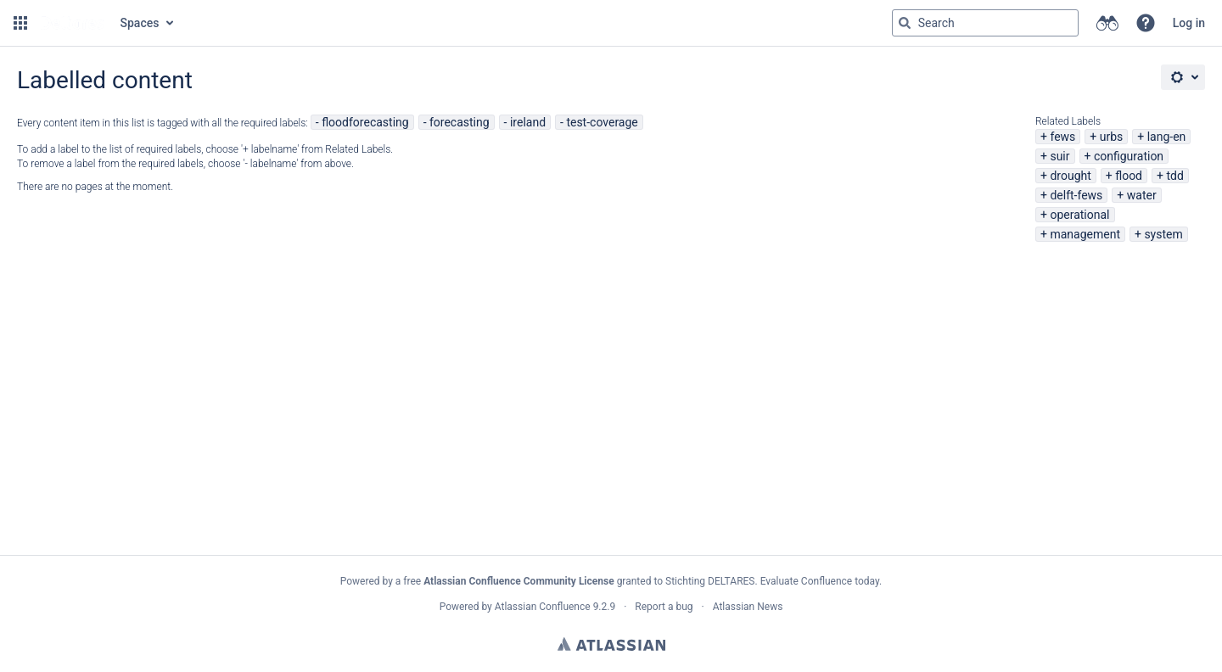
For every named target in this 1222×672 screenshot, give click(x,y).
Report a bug (663, 607)
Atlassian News (748, 607)
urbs (1112, 136)
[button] (20, 23)
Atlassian (611, 644)
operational (1079, 214)
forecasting (459, 122)
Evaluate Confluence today (819, 581)
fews (1062, 136)
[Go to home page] (72, 22)
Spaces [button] (140, 23)
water (1142, 195)
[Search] (904, 23)
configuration (1128, 156)
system (1163, 234)
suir (1059, 156)
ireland (528, 122)
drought (1070, 175)
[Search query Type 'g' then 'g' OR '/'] (985, 22)
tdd (1174, 175)
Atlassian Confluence (543, 607)
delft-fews (1076, 195)
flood (1128, 175)
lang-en (1166, 136)
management (1085, 234)
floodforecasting (365, 122)
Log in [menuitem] (1189, 23)
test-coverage (601, 122)
